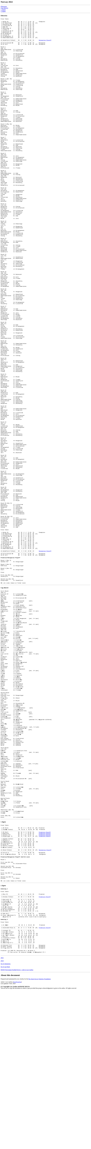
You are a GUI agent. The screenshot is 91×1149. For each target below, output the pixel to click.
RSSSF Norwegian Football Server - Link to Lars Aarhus (17, 1128)
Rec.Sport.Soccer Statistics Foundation (39, 1137)
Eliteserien (4, 6)
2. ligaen (3, 11)
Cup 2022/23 (4, 8)
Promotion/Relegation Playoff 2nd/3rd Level (15, 1001)
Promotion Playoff (45, 973)
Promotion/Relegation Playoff (10, 665)
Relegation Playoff (45, 44)
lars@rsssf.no (17, 1140)
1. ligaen (3, 9)
